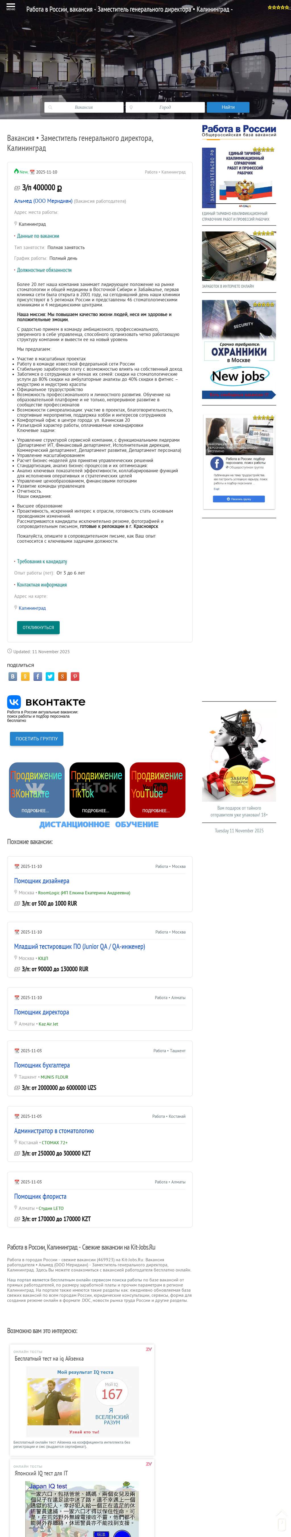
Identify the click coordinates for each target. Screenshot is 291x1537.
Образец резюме (52, 1492)
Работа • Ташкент (169, 1051)
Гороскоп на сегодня (213, 1464)
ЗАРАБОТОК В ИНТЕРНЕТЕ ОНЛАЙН (239, 259)
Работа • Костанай (168, 1116)
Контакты (202, 1483)
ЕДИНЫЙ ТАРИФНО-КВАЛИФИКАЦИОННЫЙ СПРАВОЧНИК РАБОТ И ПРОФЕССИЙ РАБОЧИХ (239, 183)
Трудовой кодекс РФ (134, 1483)
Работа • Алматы (170, 997)
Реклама (201, 1492)
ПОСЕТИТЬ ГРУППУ (37, 739)
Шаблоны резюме (53, 1483)
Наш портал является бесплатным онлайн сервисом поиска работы (74, 1280)
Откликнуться (38, 627)
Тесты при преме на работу (141, 1464)
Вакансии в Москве (54, 1473)
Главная (43, 1464)
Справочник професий (136, 1473)
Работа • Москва (170, 866)
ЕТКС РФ (123, 1492)
